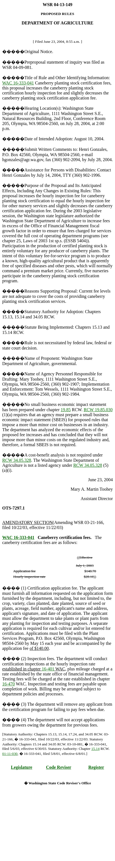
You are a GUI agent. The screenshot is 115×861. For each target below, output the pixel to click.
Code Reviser (58, 767)
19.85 (66, 409)
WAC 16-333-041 (18, 83)
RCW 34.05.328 (16, 460)
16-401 (48, 669)
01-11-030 (9, 754)
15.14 (95, 749)
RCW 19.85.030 (98, 409)
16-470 (8, 684)
